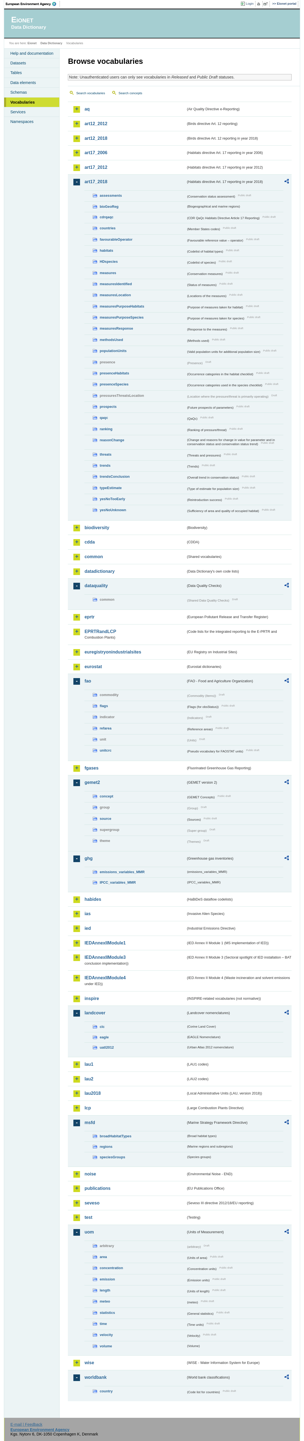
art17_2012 (95, 167)
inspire (91, 998)
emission (107, 1279)
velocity (106, 1335)
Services (17, 112)
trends (105, 465)
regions (106, 1147)
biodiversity (96, 527)
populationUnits (113, 351)
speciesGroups (112, 1157)
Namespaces (21, 121)
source (105, 819)
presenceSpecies (114, 384)
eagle (104, 1037)
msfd (89, 1122)
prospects (108, 407)
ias (87, 913)
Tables (16, 72)
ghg (88, 858)
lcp (87, 1108)
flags (104, 706)
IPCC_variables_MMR (118, 882)
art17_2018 (95, 181)
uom (89, 1232)
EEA (33, 4)
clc (102, 1027)
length (105, 1290)
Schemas (18, 92)
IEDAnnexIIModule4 (105, 977)
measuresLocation (115, 295)
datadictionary (99, 571)
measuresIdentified (116, 284)
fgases (91, 768)
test (88, 1217)
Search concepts (130, 93)
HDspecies (109, 261)
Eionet (32, 43)
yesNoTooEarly (112, 499)
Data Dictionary (51, 43)
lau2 (88, 1079)
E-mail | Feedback (26, 1424)
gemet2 (92, 782)
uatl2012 (107, 1047)
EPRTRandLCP (100, 631)
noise (90, 1174)
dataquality (96, 585)
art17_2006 (95, 152)
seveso (91, 1203)
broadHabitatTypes (115, 1136)
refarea (105, 728)
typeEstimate (111, 488)
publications (97, 1188)
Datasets (18, 63)
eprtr (89, 617)
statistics (107, 1313)
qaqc (104, 418)
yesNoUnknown (113, 510)
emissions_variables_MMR (122, 872)
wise (89, 1362)
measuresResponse (116, 328)
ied (87, 928)
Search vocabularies (90, 93)
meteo (105, 1301)
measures (108, 273)
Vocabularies (22, 102)
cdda (89, 542)
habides (92, 899)
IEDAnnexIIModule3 (105, 957)
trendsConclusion (115, 476)
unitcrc (105, 750)
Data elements (23, 82)
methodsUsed (111, 340)
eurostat (93, 666)
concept (106, 796)
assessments (111, 195)
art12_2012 (95, 123)
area (103, 1257)
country (106, 1391)
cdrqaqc (106, 217)
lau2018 (92, 1093)
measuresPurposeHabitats (122, 306)
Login (250, 3)
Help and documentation (31, 53)
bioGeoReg (109, 206)
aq (87, 109)
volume (106, 1346)
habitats (106, 250)
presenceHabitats (114, 373)
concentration (111, 1268)
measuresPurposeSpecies (121, 317)
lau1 (88, 1064)
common (93, 556)
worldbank (95, 1377)
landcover (94, 1012)
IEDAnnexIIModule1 (105, 943)
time (103, 1324)
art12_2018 (95, 138)
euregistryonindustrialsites (112, 652)
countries (108, 228)
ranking (106, 429)
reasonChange (112, 440)
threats (105, 454)
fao (87, 681)
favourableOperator (116, 239)
